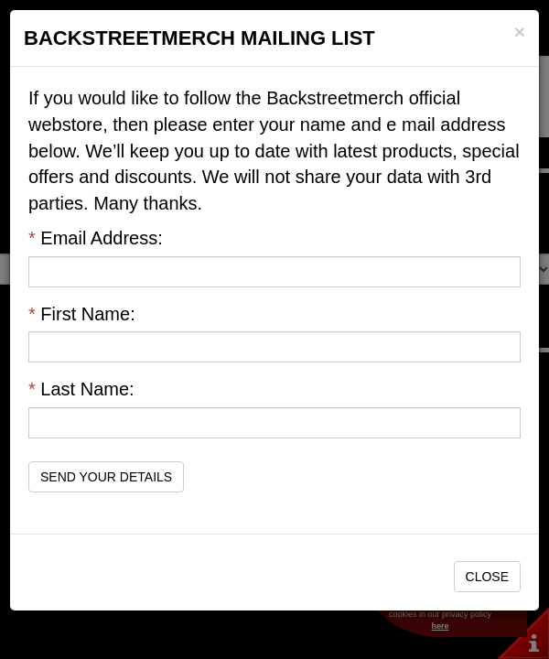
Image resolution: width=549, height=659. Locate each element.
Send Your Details (106, 477)
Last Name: (81, 389)
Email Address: (95, 238)
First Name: (81, 314)
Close (487, 576)
